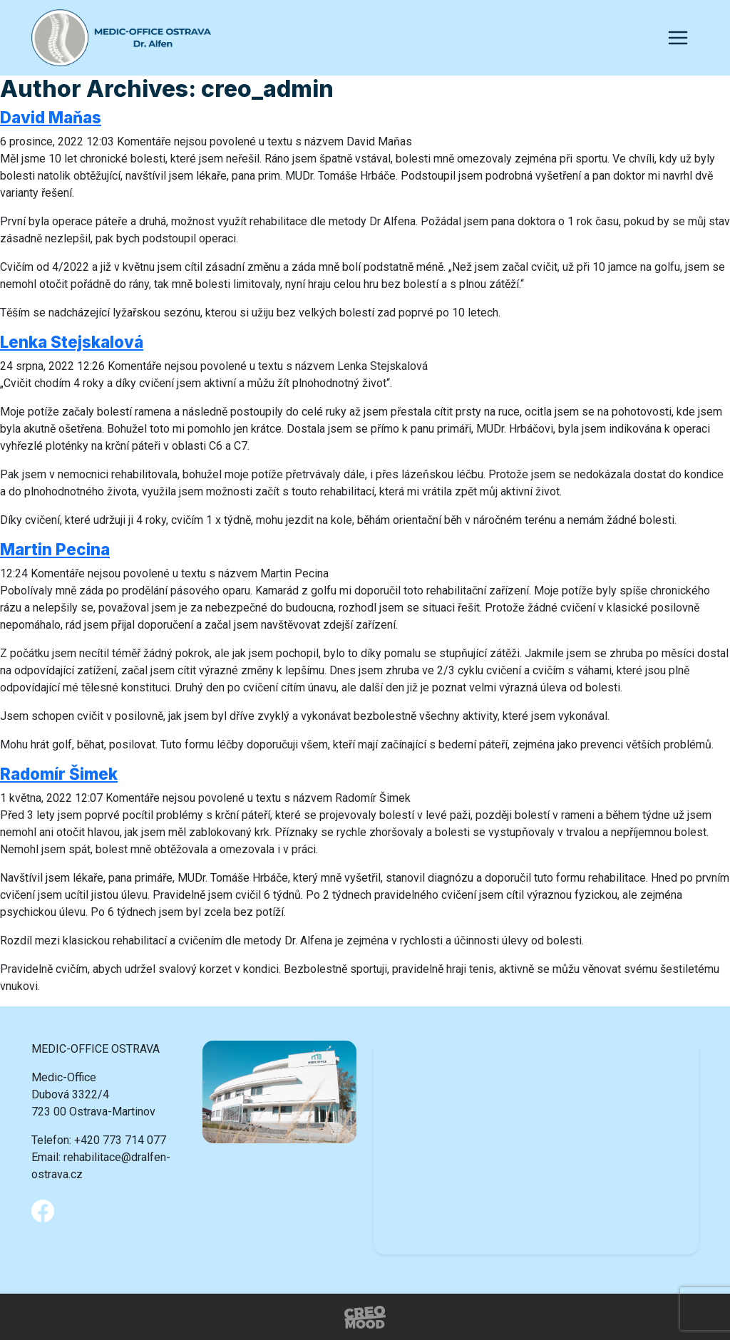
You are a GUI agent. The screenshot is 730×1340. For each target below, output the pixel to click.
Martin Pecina (55, 549)
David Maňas (50, 117)
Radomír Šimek (59, 773)
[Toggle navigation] (678, 38)
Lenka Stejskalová (71, 341)
